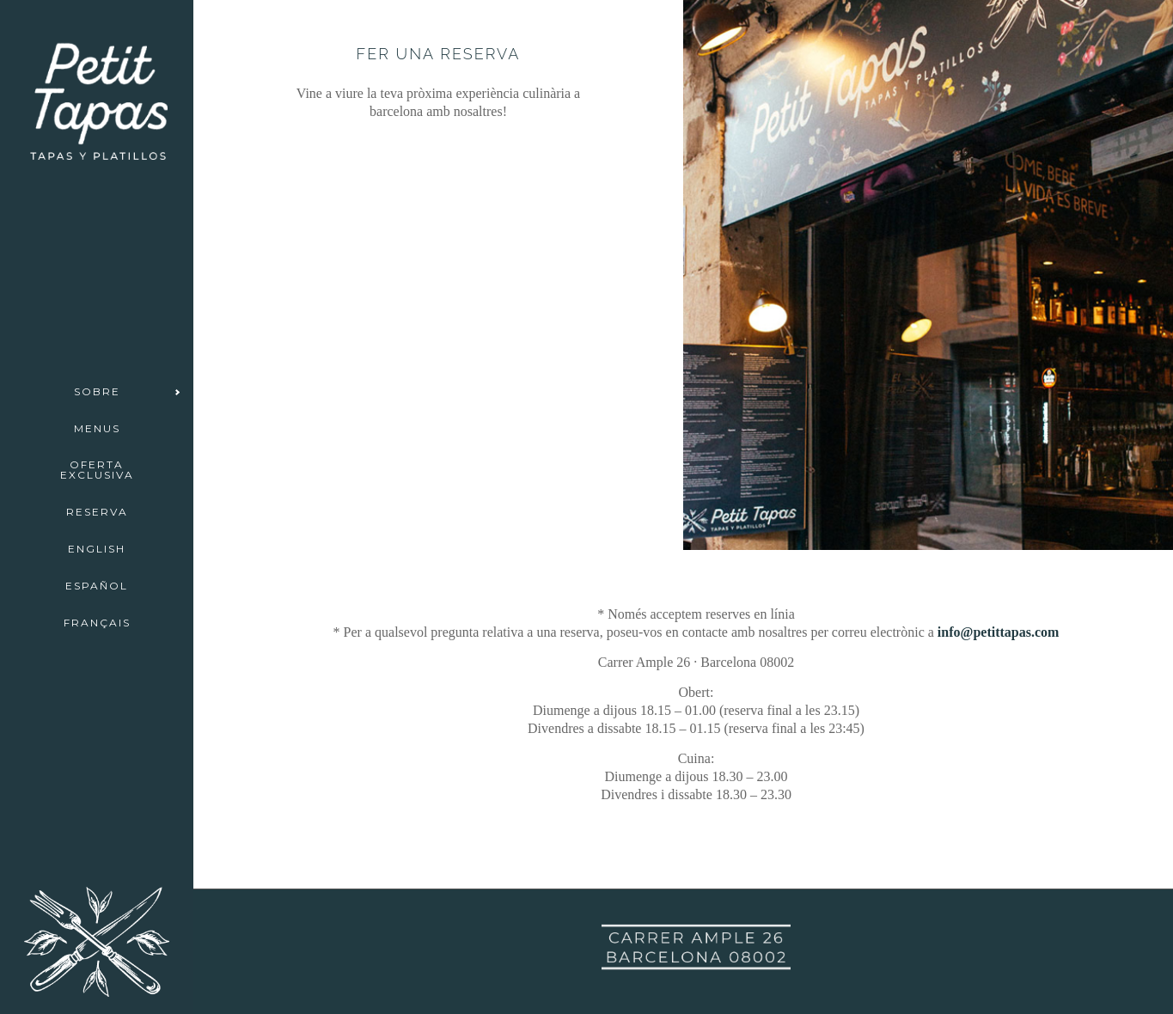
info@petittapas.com (999, 632)
